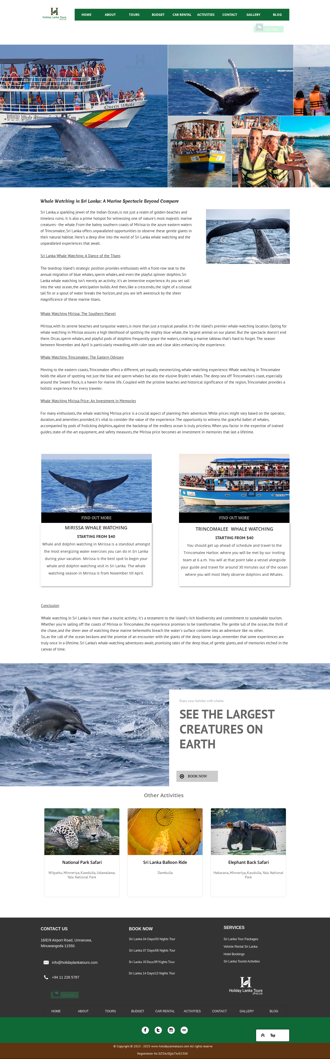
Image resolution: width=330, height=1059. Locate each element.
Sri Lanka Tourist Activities (242, 961)
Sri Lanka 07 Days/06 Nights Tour (152, 950)
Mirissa (104, 544)
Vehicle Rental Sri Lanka (241, 946)
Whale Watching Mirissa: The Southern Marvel (78, 313)
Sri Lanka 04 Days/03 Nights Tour (152, 939)
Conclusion (50, 605)
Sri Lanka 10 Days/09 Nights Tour (152, 962)
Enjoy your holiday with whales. (202, 701)
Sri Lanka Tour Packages (241, 939)
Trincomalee (194, 552)
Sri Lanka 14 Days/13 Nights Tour (152, 973)
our (268, 552)
